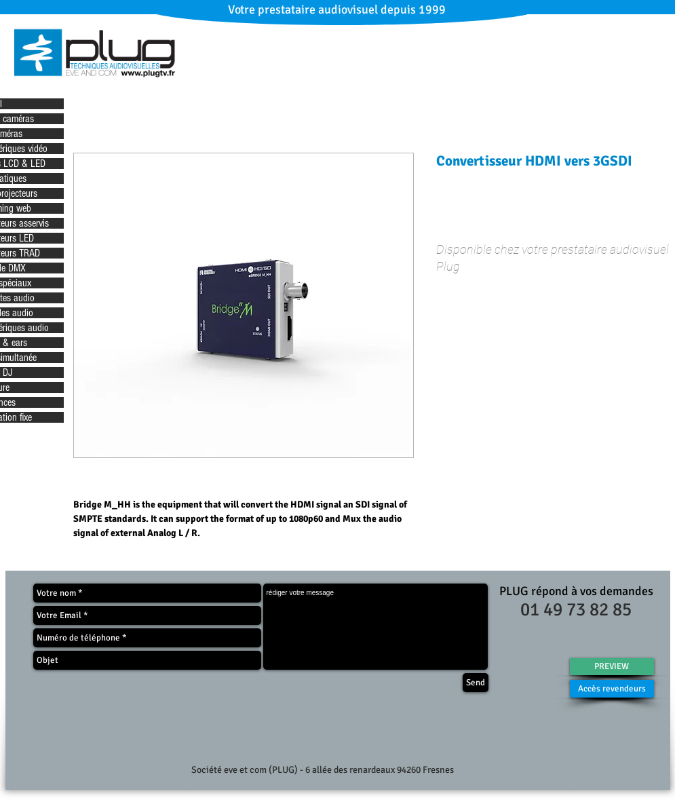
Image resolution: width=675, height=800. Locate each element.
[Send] (475, 682)
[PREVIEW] (612, 666)
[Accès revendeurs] (612, 689)
